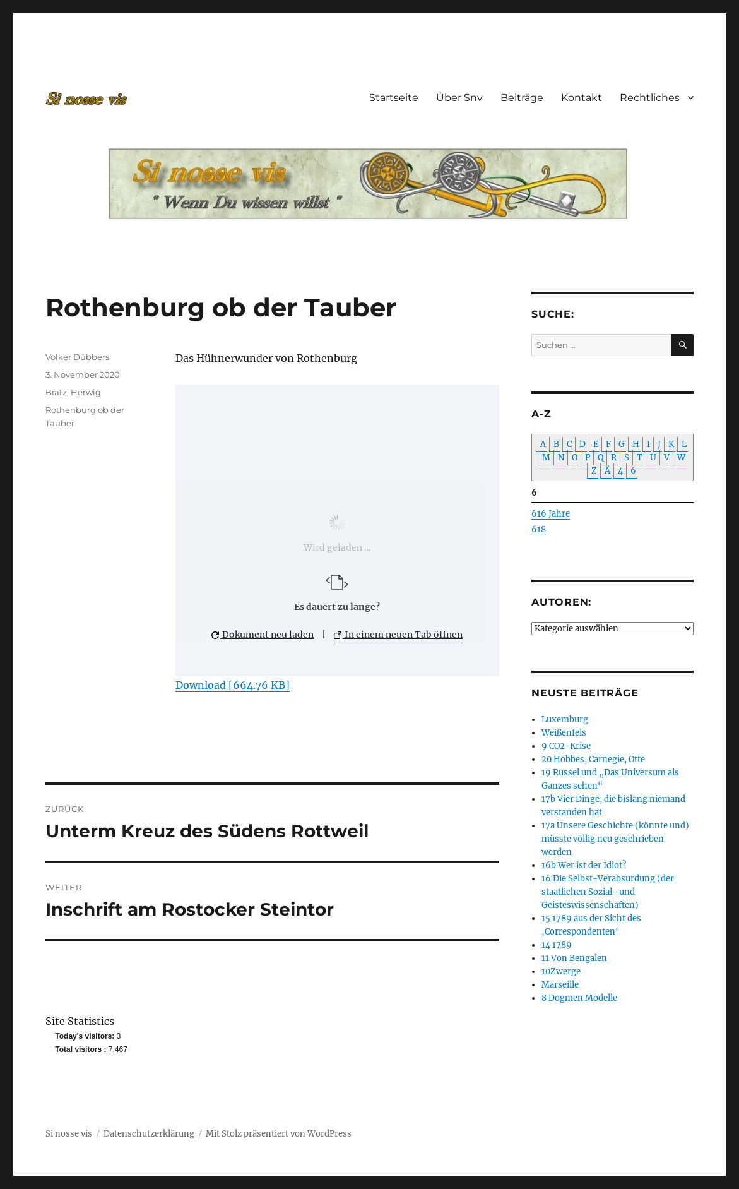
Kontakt (581, 98)
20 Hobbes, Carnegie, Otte (593, 759)
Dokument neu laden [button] (262, 634)
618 (538, 529)
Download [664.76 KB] (232, 685)
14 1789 (556, 945)
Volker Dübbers (77, 357)
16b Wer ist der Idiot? (583, 865)
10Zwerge (561, 971)
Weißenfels (563, 732)
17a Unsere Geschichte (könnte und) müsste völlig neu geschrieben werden (615, 838)
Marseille (560, 984)
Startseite (393, 98)
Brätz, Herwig (73, 392)
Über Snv (459, 98)
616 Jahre (550, 513)
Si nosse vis (68, 1133)
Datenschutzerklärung (148, 1133)
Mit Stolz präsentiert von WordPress (279, 1133)
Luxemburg (564, 719)
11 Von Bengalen (574, 958)
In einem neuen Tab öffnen (398, 634)
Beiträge (521, 98)
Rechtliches (650, 98)
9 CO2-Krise (566, 746)
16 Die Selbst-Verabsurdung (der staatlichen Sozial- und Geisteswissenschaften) (607, 892)
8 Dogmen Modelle (579, 998)
